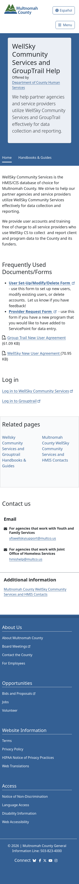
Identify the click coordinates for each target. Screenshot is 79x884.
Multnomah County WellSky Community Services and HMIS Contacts (55, 449)
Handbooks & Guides (35, 157)
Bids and (19, 693)
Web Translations (15, 766)
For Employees (13, 663)
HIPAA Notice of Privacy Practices (28, 757)
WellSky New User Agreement (34, 353)
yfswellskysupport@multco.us (32, 538)
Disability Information (19, 813)
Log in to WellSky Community (38, 390)
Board (16, 646)
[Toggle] (65, 25)
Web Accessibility (15, 822)
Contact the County (17, 654)
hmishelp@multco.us (25, 559)
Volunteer (9, 710)
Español (66, 10)
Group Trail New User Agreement (36, 337)
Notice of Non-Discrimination (25, 796)
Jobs (5, 702)
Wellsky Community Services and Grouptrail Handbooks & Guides (14, 451)
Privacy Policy (12, 749)
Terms (7, 740)
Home (7, 157)
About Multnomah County (22, 638)
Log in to (21, 400)
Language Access (15, 805)
